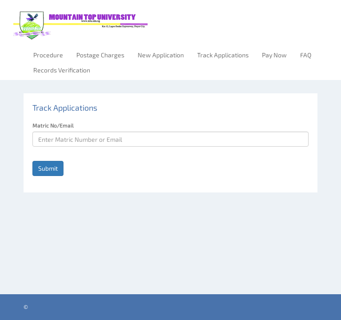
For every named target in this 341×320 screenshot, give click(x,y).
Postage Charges (100, 55)
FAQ (305, 55)
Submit (48, 168)
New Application (161, 55)
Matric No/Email (53, 125)
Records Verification (61, 70)
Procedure (48, 55)
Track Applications (223, 55)
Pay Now (274, 55)
